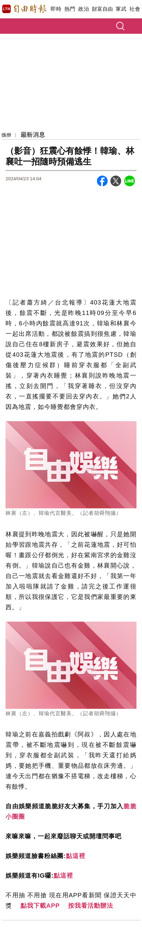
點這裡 (75, 855)
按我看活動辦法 (90, 905)
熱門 (69, 9)
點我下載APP (40, 905)
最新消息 (33, 134)
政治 (83, 9)
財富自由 (102, 9)
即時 (56, 9)
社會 (134, 9)
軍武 (121, 9)
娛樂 (6, 134)
